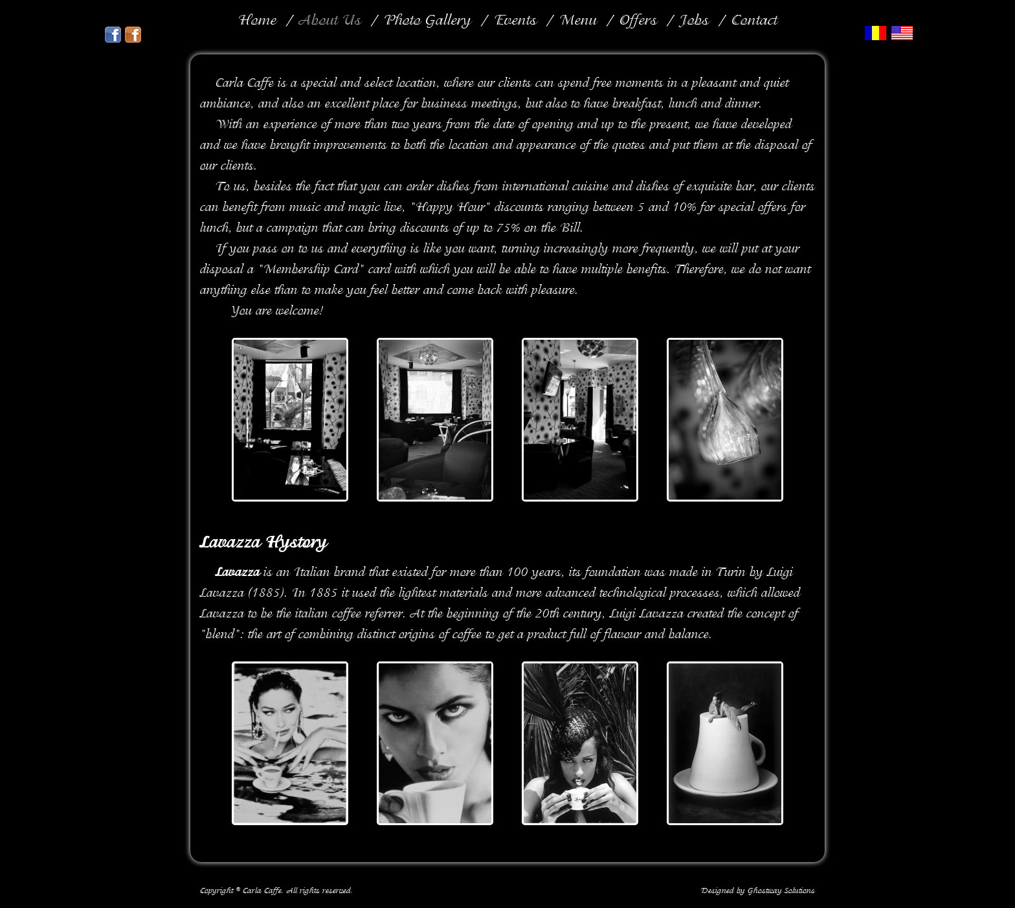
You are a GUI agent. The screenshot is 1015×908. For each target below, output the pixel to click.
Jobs (694, 21)
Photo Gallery (427, 21)
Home (257, 21)
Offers (638, 21)
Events (515, 21)
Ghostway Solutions (781, 891)
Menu (578, 21)
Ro (876, 33)
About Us (330, 21)
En (903, 33)
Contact (754, 21)
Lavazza (230, 543)
